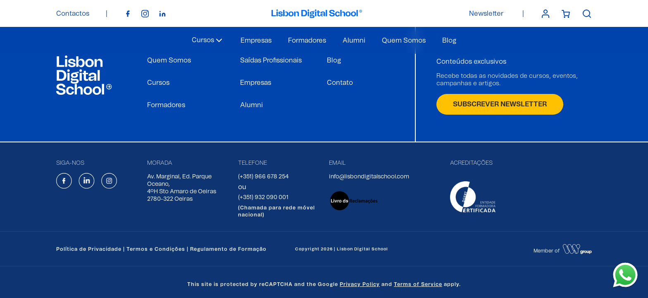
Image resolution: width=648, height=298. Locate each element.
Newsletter (486, 13)
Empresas (256, 40)
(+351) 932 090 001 (263, 197)
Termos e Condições (155, 249)
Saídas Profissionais (271, 60)
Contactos (72, 13)
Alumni (354, 40)
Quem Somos (404, 40)
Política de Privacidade (89, 249)
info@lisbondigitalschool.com (369, 177)
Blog (449, 40)
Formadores (307, 40)
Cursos (158, 82)
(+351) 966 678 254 (263, 177)
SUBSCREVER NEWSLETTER (500, 104)
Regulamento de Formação (228, 249)
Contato (340, 82)
